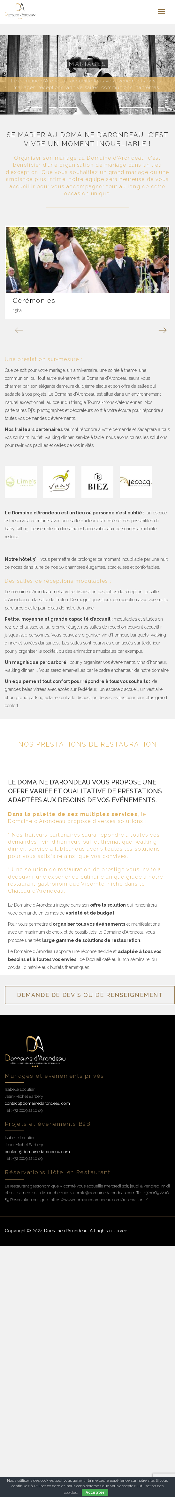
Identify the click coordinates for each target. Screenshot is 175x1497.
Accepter (95, 1492)
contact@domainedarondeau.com (37, 1103)
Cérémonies (34, 300)
